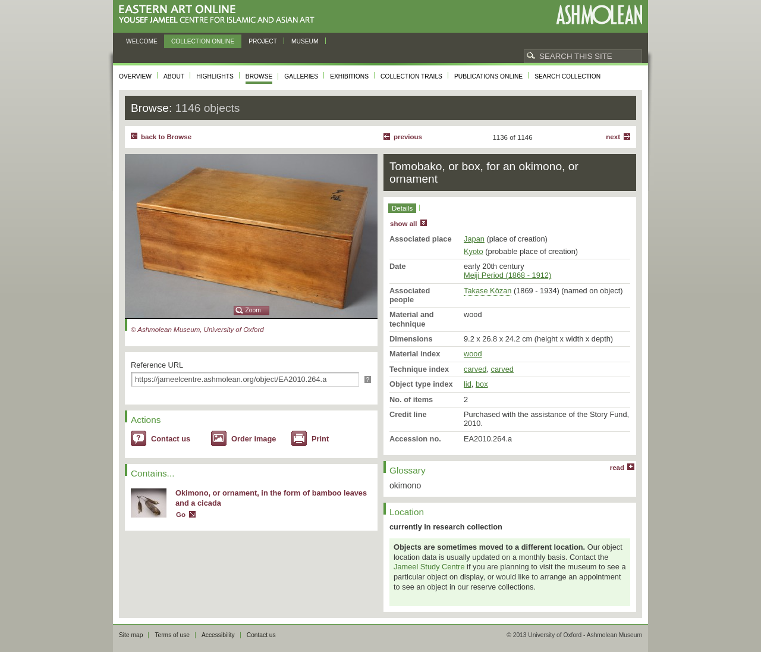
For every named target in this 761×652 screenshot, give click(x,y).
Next (613, 136)
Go (180, 514)
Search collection (567, 76)
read (617, 467)
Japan (474, 238)
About (173, 76)
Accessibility (218, 635)
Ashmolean (599, 14)
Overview (135, 76)
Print (320, 438)
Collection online (202, 41)
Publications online (488, 76)
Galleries (301, 76)
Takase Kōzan (487, 290)
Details (402, 208)
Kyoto (473, 251)
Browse (259, 76)
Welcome (142, 41)
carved (475, 369)
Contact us (170, 438)
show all (403, 223)
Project (263, 41)
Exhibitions (349, 76)
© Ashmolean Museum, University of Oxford (197, 329)
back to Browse (166, 136)
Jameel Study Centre (429, 566)
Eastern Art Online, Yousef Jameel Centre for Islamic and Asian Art (219, 14)
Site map (131, 635)
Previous (408, 136)
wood (473, 353)
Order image (253, 438)
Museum (305, 41)
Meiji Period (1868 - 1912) (507, 275)
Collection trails (411, 76)
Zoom (253, 310)
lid (467, 384)
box (482, 384)
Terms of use (172, 635)
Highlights (215, 76)
